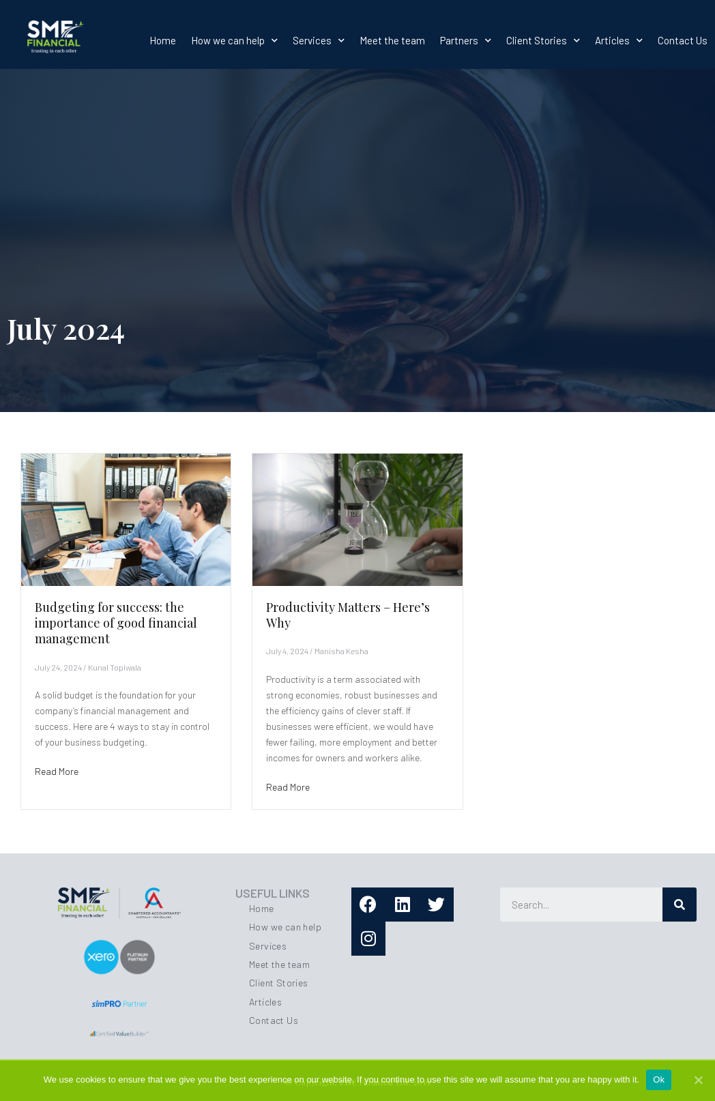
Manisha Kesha (341, 651)
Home (162, 40)
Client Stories (543, 40)
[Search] (679, 904)
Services (319, 40)
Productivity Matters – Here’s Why (348, 615)
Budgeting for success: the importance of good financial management (116, 623)
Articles (619, 40)
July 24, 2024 (58, 667)
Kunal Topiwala (114, 667)
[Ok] (698, 1080)
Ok (659, 1079)
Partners (465, 40)
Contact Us (682, 40)
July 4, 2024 (287, 651)
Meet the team (392, 40)
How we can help (234, 40)
